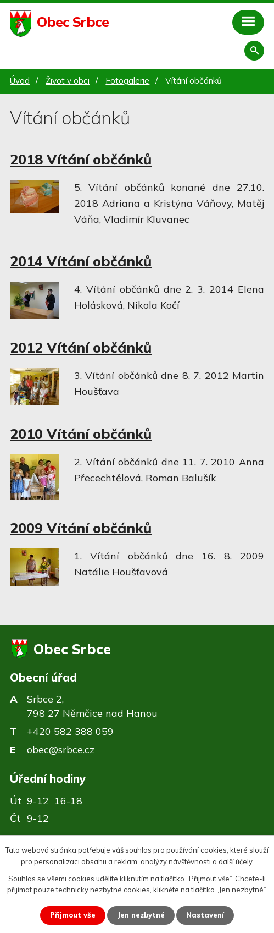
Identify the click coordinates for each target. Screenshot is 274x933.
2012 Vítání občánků (81, 347)
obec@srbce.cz (60, 749)
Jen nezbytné (141, 914)
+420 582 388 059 (70, 731)
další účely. (236, 861)
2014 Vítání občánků (81, 261)
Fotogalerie (127, 80)
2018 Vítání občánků (81, 159)
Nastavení (205, 914)
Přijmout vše (73, 914)
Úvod (20, 80)
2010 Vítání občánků (81, 433)
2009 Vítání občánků (81, 527)
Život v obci (68, 80)
